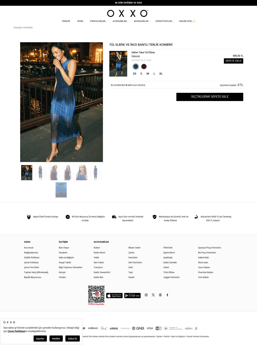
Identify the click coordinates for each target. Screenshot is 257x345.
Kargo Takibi (65, 268)
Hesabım (63, 259)
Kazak (131, 283)
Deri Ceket (99, 268)
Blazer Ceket (134, 254)
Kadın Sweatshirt (102, 278)
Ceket (166, 273)
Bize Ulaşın (64, 254)
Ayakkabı (167, 263)
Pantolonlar (97, 24)
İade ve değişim (66, 263)
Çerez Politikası (31, 268)
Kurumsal (28, 254)
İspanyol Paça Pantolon (209, 254)
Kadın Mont (99, 259)
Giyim (80, 24)
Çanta (131, 259)
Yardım (62, 283)
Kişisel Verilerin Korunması (198, 342)
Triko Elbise (168, 278)
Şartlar (160, 342)
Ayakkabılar (120, 24)
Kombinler (28, 33)
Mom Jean (203, 268)
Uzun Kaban (204, 273)
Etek (130, 273)
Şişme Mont (169, 259)
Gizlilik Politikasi (31, 263)
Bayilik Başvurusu (32, 283)
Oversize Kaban (205, 278)
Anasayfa (18, 33)
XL (161, 79)
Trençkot (98, 273)
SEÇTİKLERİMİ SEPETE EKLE (209, 102)
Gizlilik (167, 342)
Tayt (130, 278)
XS (134, 79)
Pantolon (133, 263)
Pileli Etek (168, 254)
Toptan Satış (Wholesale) (36, 278)
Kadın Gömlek (170, 268)
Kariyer (62, 278)
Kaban (97, 254)
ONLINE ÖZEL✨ (187, 24)
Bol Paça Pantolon (207, 259)
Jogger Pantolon (171, 283)
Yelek (96, 263)
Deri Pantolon (135, 268)
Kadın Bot (98, 283)
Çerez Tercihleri (31, 273)
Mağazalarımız (31, 259)
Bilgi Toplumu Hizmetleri (70, 273)
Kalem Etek (203, 263)
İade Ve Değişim (178, 342)
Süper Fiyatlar (164, 24)
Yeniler (66, 24)
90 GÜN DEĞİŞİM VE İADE (128, 3)
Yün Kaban (203, 283)
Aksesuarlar (141, 24)
